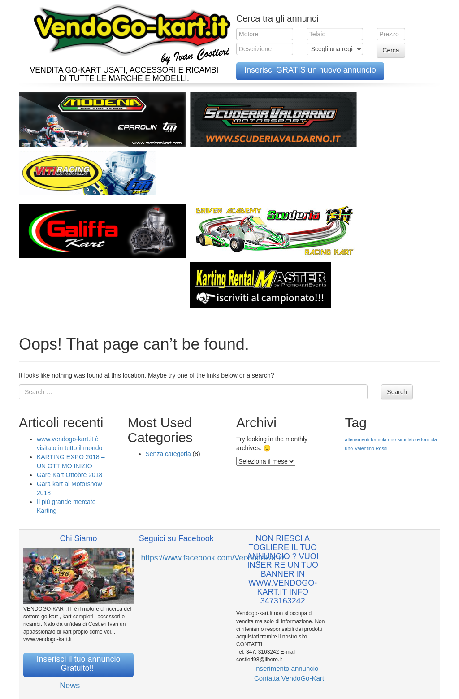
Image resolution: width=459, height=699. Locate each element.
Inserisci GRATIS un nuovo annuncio (310, 69)
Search (397, 391)
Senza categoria (168, 453)
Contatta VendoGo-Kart (289, 678)
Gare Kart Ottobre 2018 (69, 474)
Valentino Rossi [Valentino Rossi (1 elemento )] (371, 448)
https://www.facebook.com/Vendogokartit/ (213, 557)
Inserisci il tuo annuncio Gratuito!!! (78, 664)
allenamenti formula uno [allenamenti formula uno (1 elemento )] (370, 439)
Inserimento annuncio (286, 668)
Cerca (390, 50)
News (70, 685)
